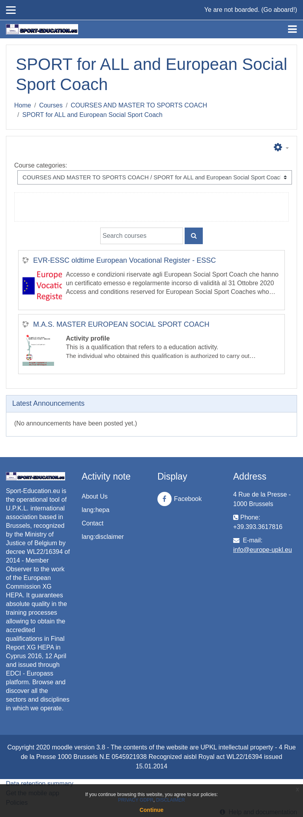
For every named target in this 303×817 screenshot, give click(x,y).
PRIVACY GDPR (135, 800)
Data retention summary (39, 783)
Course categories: (40, 165)
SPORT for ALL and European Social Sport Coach (92, 114)
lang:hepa (95, 509)
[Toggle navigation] (292, 29)
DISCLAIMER (170, 800)
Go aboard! (279, 9)
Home (22, 105)
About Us (95, 496)
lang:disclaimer (103, 536)
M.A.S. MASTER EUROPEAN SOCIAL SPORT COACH (121, 324)
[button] (281, 147)
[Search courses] (141, 236)
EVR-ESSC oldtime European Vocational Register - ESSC (124, 260)
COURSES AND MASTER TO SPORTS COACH (139, 105)
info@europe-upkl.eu (262, 549)
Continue (152, 810)
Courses (51, 105)
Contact (92, 523)
